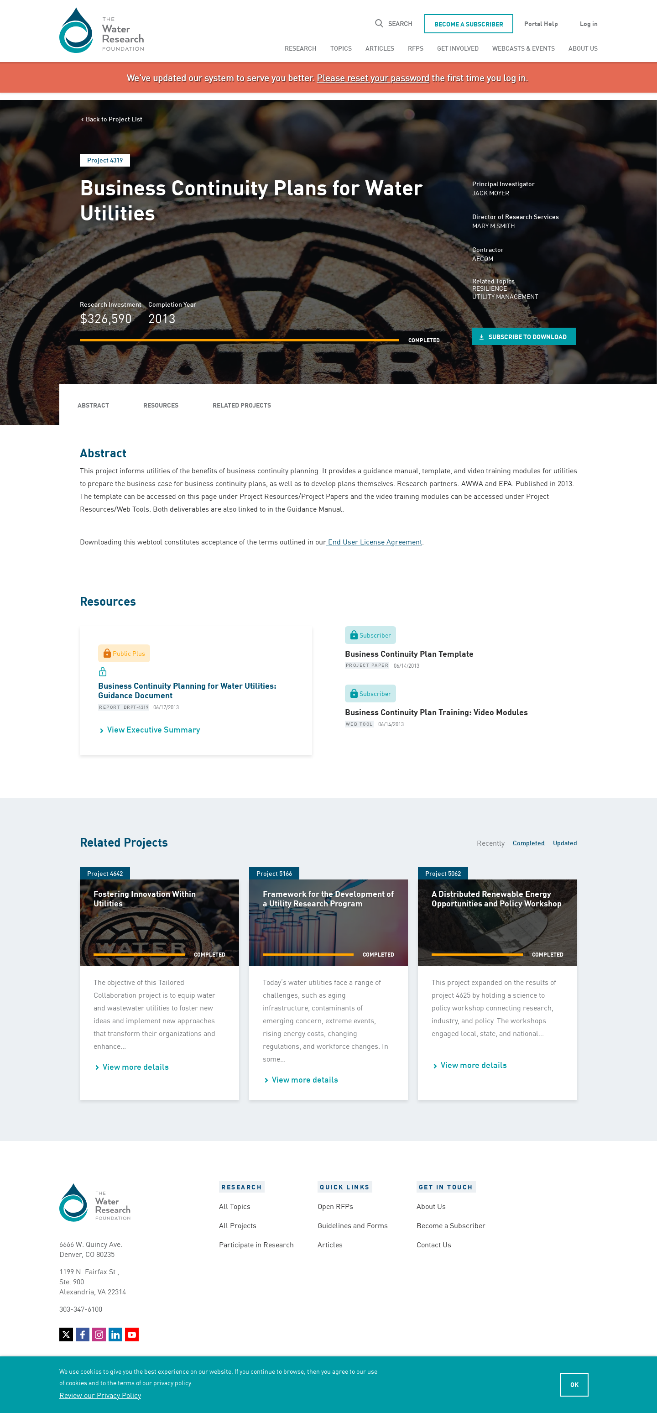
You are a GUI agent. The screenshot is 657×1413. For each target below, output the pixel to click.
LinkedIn (115, 1334)
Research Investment (110, 304)
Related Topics (493, 281)
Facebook (82, 1334)
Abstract (93, 404)
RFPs (415, 47)
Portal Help (541, 23)
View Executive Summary (153, 729)
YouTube (132, 1334)
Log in (589, 23)
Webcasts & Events (523, 47)
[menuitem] (300, 48)
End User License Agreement (374, 541)
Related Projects (242, 404)
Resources (160, 404)
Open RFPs (335, 1205)
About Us (583, 47)
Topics (341, 47)
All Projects (237, 1224)
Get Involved (458, 47)
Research (301, 47)
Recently (491, 842)
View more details (136, 1066)
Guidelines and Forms (353, 1224)
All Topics (234, 1205)
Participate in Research (256, 1244)
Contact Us (434, 1244)
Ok (574, 1384)
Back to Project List (114, 118)
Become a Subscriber (468, 23)
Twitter (66, 1334)
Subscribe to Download (528, 336)
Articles (379, 47)
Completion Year (172, 304)
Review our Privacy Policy (100, 1394)
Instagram (99, 1334)
